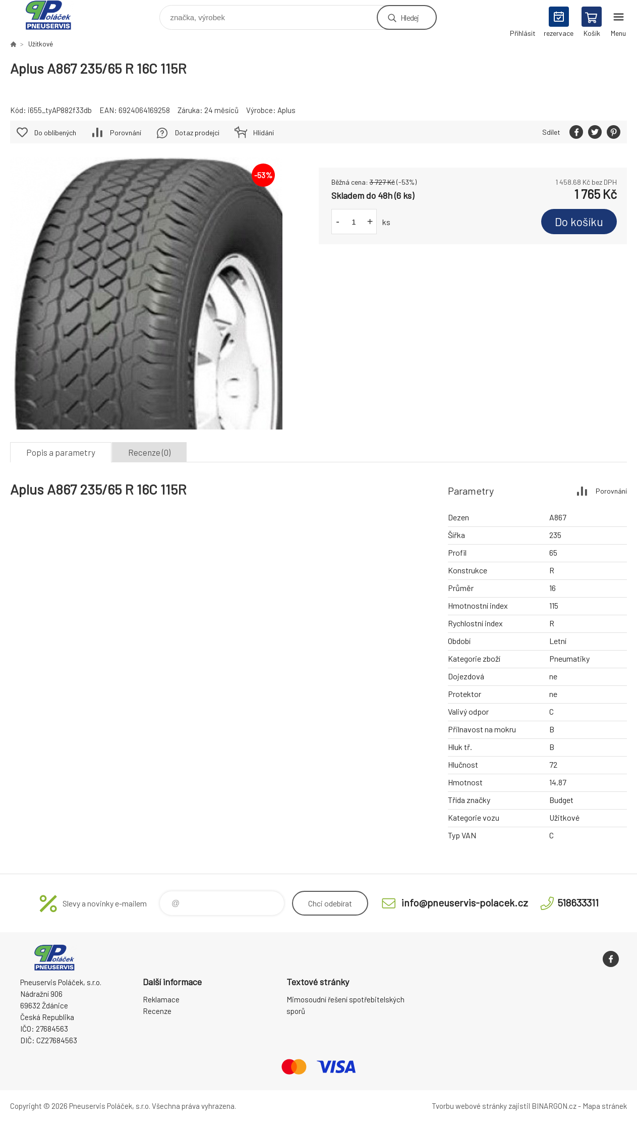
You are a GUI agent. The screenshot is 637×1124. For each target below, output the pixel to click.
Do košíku (579, 222)
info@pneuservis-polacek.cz (464, 902)
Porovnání (125, 132)
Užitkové (40, 44)
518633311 (578, 902)
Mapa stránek (605, 1105)
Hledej (409, 17)
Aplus (286, 110)
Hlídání (263, 132)
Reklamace (161, 999)
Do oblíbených (55, 132)
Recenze (157, 1010)
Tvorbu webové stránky (469, 1105)
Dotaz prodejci (197, 132)
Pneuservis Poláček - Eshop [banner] (54, 15)
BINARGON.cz (554, 1105)
